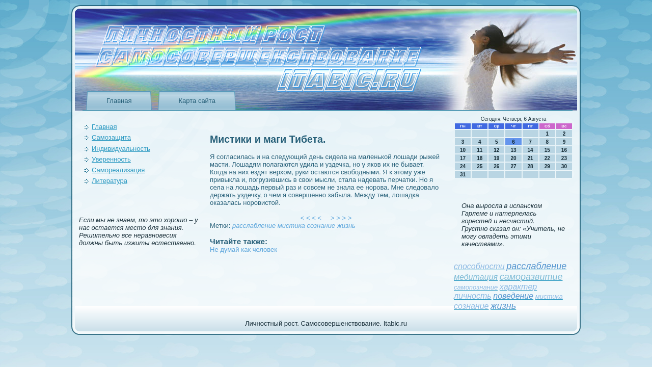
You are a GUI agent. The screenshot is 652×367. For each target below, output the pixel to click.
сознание (321, 225)
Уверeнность (111, 159)
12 (496, 150)
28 (530, 166)
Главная (118, 100)
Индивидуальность (121, 148)
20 (513, 158)
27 (513, 166)
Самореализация (118, 170)
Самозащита (111, 137)
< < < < (311, 218)
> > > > (341, 218)
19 (496, 158)
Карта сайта (196, 100)
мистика (291, 225)
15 (547, 150)
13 (513, 150)
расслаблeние (254, 225)
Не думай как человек (243, 249)
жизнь (346, 225)
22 (547, 158)
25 (479, 166)
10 (463, 150)
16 (564, 150)
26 (496, 166)
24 (463, 166)
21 (530, 158)
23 (564, 158)
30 (564, 166)
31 (463, 174)
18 (479, 158)
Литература (109, 181)
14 (530, 150)
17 (463, 158)
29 (547, 166)
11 (479, 150)
